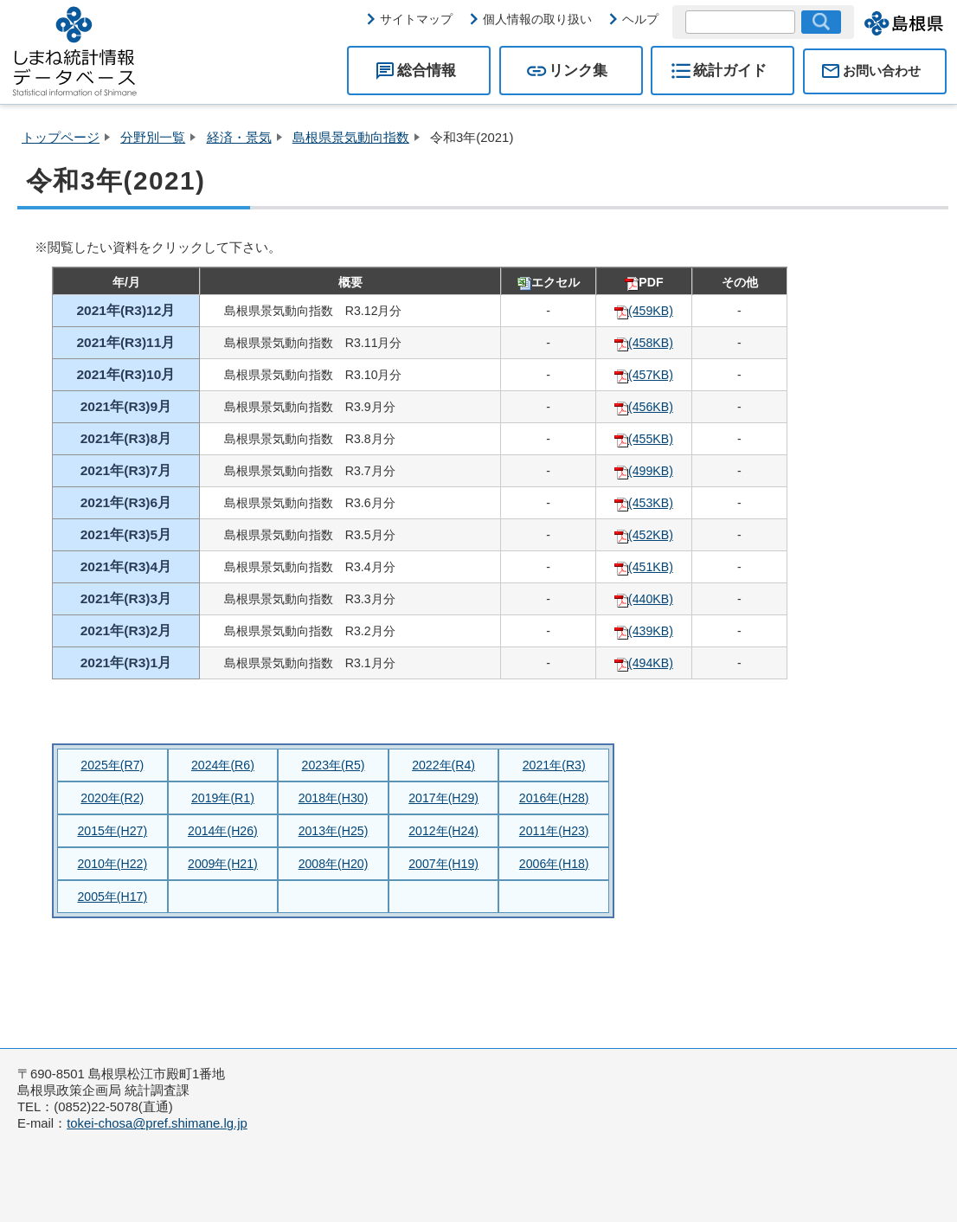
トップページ (61, 138)
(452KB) (643, 535)
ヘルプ (640, 19)
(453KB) (643, 503)
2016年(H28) (554, 798)
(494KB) (643, 663)
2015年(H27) (112, 831)
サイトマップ (416, 19)
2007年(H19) (443, 864)
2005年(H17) (112, 897)
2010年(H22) (112, 864)
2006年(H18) (554, 864)
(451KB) (643, 567)
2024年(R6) (222, 765)
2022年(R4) (443, 765)
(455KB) (643, 439)
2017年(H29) (443, 798)
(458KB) (643, 343)
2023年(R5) (333, 765)
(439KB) (643, 631)
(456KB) (643, 407)
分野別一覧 (152, 138)
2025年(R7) (112, 765)
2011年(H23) (554, 831)
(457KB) (643, 375)
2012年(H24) (443, 831)
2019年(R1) (222, 798)
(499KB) (643, 471)
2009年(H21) (223, 864)
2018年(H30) (334, 798)
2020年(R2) (112, 798)
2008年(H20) (334, 864)
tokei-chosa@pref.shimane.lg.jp (157, 1123)
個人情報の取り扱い (537, 19)
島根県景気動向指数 (350, 138)
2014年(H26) (223, 831)
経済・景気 (239, 138)
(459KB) (643, 311)
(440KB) (643, 599)
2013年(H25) (334, 831)
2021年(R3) (554, 765)
